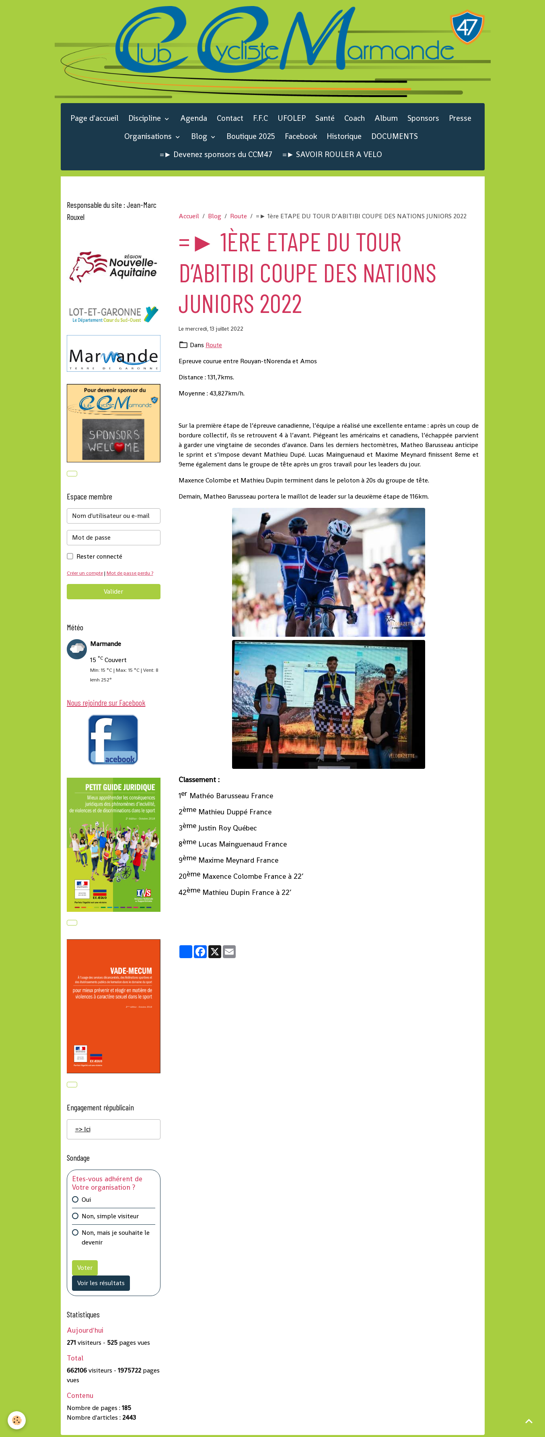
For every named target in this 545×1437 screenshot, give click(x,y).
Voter (85, 1269)
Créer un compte (86, 573)
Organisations (149, 137)
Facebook (301, 137)
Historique (344, 137)
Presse (460, 119)
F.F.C (260, 119)
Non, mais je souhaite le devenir (116, 1239)
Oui (86, 1201)
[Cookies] (17, 1420)
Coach (354, 119)
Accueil (189, 217)
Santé (325, 119)
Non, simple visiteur (110, 1217)
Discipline (145, 119)
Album (386, 119)
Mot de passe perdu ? (133, 573)
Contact (230, 119)
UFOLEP (292, 119)
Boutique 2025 (250, 137)
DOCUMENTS (394, 137)
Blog (200, 137)
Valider (113, 592)
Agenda (193, 119)
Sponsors (423, 119)
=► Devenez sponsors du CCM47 (216, 155)
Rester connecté (99, 557)
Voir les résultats (101, 1284)
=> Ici (82, 1130)
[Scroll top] (529, 1421)
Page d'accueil (94, 119)
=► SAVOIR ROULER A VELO (332, 155)
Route (238, 217)
